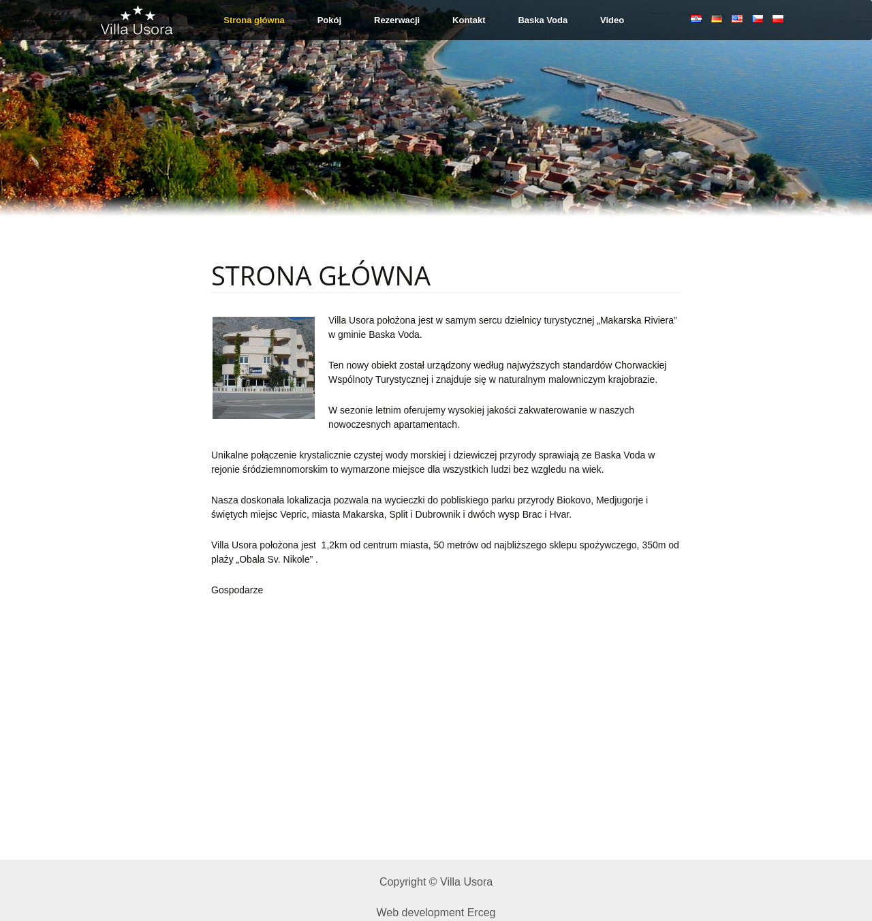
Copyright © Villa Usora (436, 882)
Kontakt (468, 20)
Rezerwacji (397, 20)
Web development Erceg (436, 912)
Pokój (329, 20)
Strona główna (254, 20)
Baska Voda (542, 20)
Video (612, 20)
